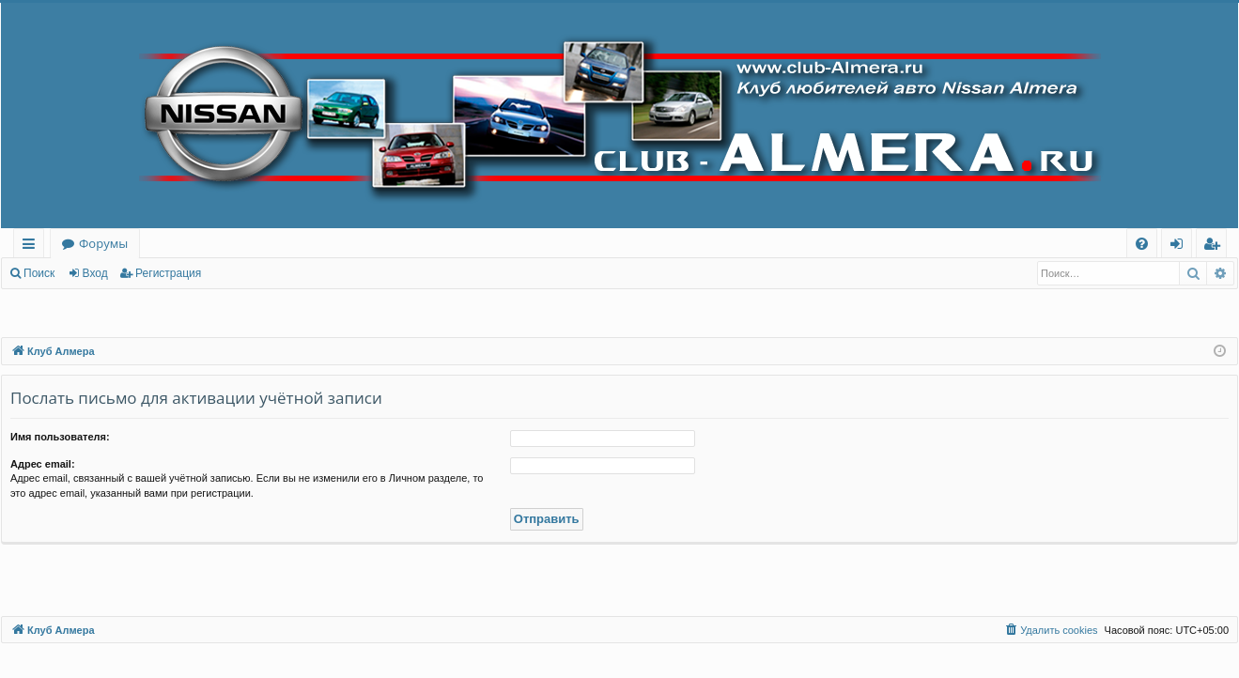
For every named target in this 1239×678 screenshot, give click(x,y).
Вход (95, 273)
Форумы (103, 243)
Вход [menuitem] (1180, 246)
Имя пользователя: (60, 436)
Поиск (38, 273)
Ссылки (32, 246)
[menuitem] (1141, 243)
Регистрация (168, 273)
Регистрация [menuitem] (1216, 246)
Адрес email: (42, 464)
